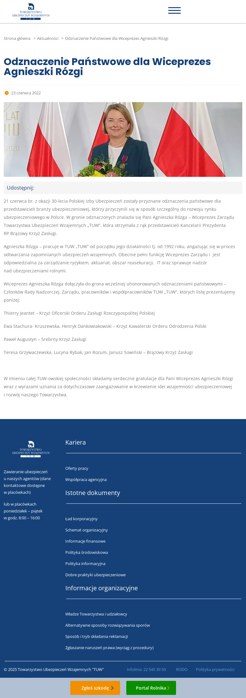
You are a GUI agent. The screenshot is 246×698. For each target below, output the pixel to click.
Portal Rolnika (151, 688)
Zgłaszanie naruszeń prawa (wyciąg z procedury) (109, 647)
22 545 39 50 (154, 669)
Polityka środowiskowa (86, 552)
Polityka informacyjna (85, 563)
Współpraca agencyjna (86, 479)
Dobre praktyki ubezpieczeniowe (95, 575)
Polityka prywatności (215, 669)
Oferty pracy (76, 468)
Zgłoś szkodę (95, 688)
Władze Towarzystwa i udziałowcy (96, 614)
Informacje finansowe (85, 541)
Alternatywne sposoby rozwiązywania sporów (107, 625)
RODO (181, 669)
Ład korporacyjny (81, 518)
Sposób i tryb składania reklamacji (96, 636)
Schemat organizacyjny (86, 530)
